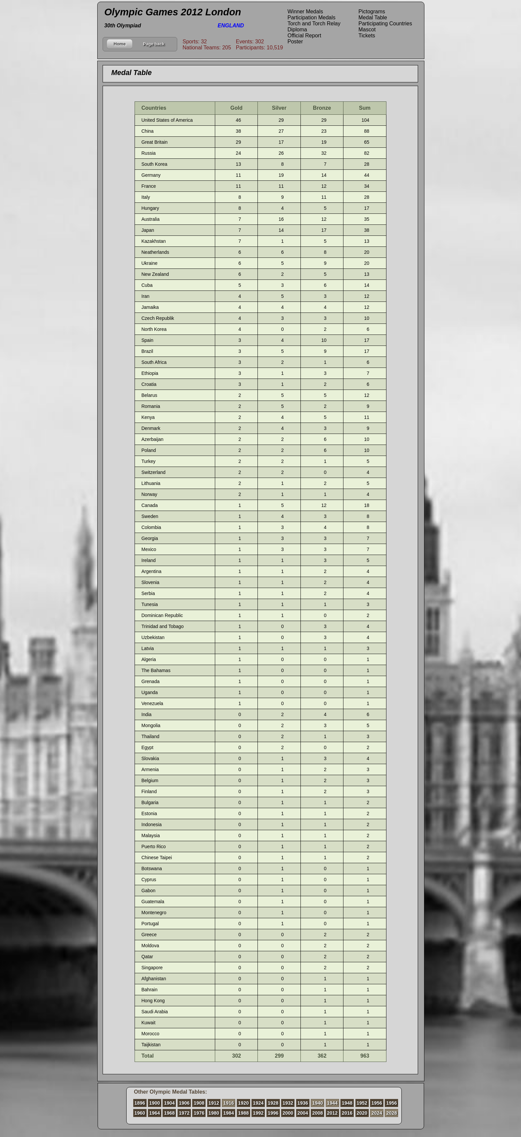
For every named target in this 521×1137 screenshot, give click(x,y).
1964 (154, 1113)
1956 (376, 1103)
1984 (228, 1113)
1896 (140, 1103)
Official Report (304, 35)
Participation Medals (311, 17)
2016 (347, 1113)
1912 (214, 1103)
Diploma (297, 29)
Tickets (366, 35)
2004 (302, 1113)
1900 (154, 1103)
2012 (332, 1113)
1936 (302, 1103)
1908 (199, 1103)
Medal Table (372, 17)
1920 (243, 1103)
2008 (317, 1113)
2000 (287, 1113)
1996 (273, 1113)
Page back (153, 43)
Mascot (367, 29)
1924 (258, 1103)
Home (120, 43)
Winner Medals (305, 11)
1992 (258, 1113)
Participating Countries (385, 23)
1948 (347, 1103)
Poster (295, 41)
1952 (362, 1103)
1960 (140, 1113)
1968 (169, 1113)
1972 (184, 1113)
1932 (287, 1103)
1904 (169, 1103)
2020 (362, 1113)
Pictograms (371, 11)
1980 (214, 1113)
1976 (199, 1113)
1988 (243, 1113)
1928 (273, 1103)
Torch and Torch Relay (313, 23)
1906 (184, 1103)
